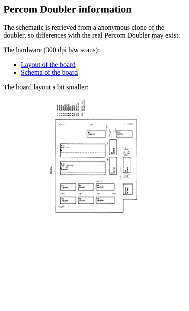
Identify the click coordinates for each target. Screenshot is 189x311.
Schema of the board (49, 72)
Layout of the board (48, 64)
